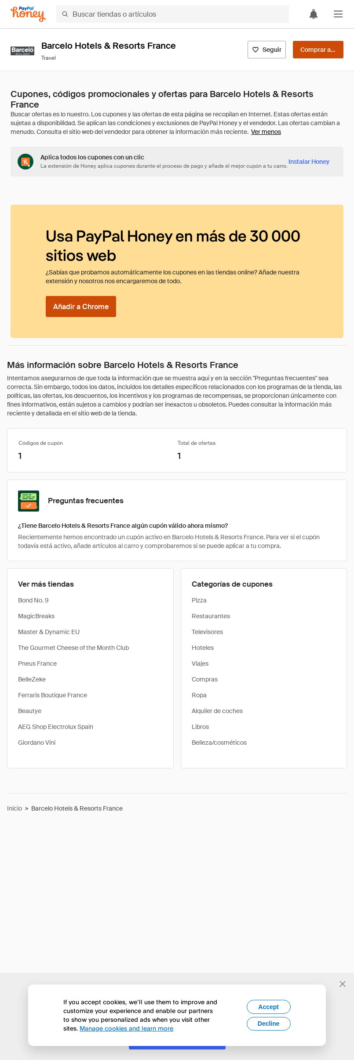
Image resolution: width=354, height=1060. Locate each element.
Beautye (29, 711)
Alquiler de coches (217, 711)
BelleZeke (32, 679)
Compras (205, 679)
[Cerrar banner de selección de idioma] (342, 984)
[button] (338, 14)
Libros (200, 727)
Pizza (199, 600)
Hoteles (203, 648)
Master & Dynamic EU (49, 632)
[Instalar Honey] (308, 161)
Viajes (200, 663)
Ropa (199, 695)
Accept (268, 1006)
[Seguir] (267, 49)
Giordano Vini (36, 742)
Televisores (207, 632)
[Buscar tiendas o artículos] (172, 14)
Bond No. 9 (33, 600)
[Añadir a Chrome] (81, 306)
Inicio (14, 808)
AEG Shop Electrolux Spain (55, 727)
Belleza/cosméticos (219, 742)
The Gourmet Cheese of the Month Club (73, 648)
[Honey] (28, 14)
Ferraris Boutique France (52, 695)
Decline (269, 1023)
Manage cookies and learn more (126, 1028)
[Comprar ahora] (318, 49)
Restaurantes (211, 616)
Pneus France (37, 663)
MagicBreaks (36, 616)
